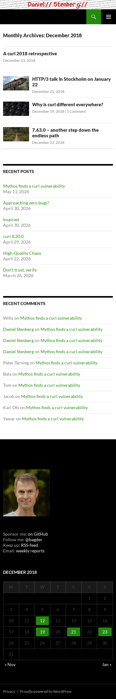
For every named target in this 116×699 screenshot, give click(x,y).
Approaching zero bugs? (26, 202)
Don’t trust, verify (20, 269)
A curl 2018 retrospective (30, 53)
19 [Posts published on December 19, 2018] (42, 631)
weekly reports (30, 550)
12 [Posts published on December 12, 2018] (42, 620)
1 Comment (76, 111)
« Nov (10, 664)
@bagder (33, 539)
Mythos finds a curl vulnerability (34, 186)
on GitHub (37, 534)
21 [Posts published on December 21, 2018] (73, 631)
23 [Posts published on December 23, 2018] (104, 631)
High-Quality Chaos (22, 253)
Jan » (106, 664)
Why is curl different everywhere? (67, 104)
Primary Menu (108, 16)
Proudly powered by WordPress (45, 691)
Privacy (9, 691)
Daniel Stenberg (18, 329)
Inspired (11, 219)
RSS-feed (29, 545)
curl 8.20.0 (13, 236)
